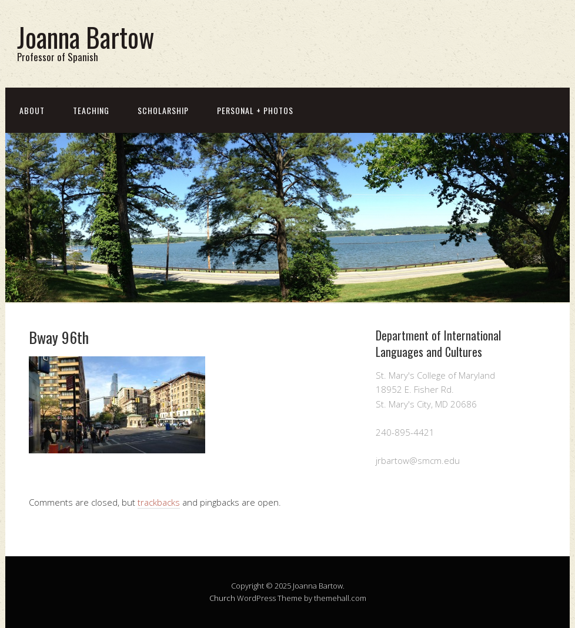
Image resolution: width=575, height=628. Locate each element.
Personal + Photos (255, 110)
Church (222, 598)
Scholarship (163, 110)
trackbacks (159, 502)
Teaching (91, 110)
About (32, 110)
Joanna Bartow (85, 36)
